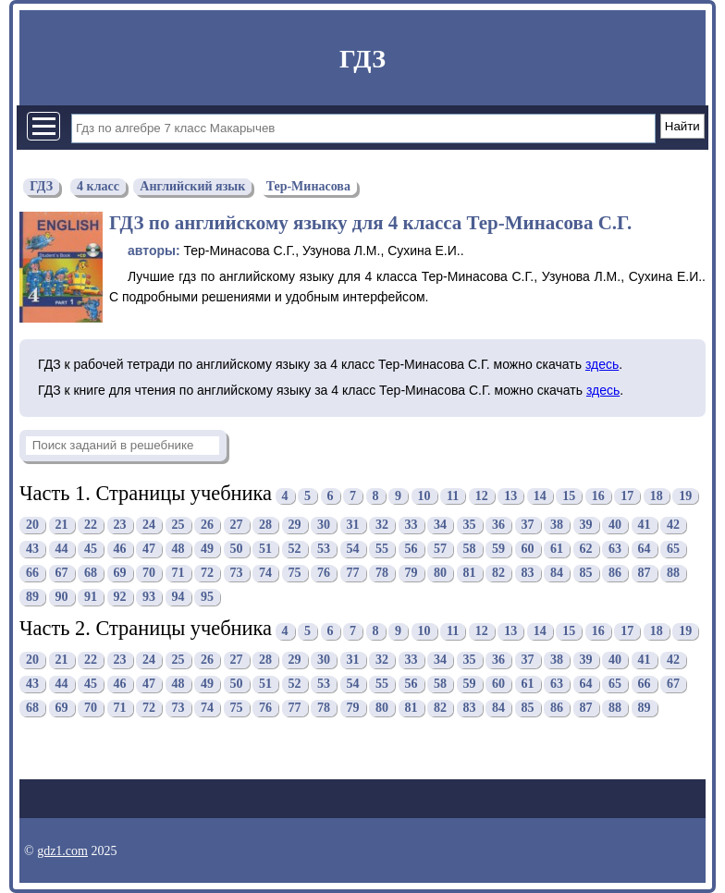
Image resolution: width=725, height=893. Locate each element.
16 (598, 496)
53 (323, 549)
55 (381, 549)
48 (178, 549)
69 (120, 573)
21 (61, 525)
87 (644, 573)
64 (644, 549)
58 (469, 549)
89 (32, 597)
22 (90, 525)
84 (556, 573)
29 (295, 525)
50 (236, 549)
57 (440, 549)
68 (90, 573)
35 (469, 525)
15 (568, 496)
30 (323, 525)
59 (498, 549)
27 (236, 525)
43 (32, 549)
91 (90, 597)
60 (528, 549)
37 (528, 525)
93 (148, 597)
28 (265, 525)
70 (148, 573)
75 (295, 573)
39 (586, 525)
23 (120, 525)
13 (510, 496)
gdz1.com (62, 851)
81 (469, 573)
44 (61, 549)
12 (481, 496)
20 (32, 525)
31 (353, 525)
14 (540, 496)
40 (614, 525)
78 (381, 573)
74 (265, 573)
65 (673, 549)
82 (498, 573)
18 (656, 496)
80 (440, 573)
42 (673, 525)
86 (614, 573)
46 (120, 549)
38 (556, 525)
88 (673, 573)
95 (207, 597)
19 (685, 496)
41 (644, 525)
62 (586, 549)
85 (586, 573)
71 (178, 573)
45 (90, 549)
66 (32, 573)
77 (353, 573)
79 (411, 573)
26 (207, 525)
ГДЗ (362, 58)
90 (61, 597)
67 (61, 573)
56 (411, 549)
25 (178, 525)
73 (236, 573)
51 (265, 549)
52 (295, 549)
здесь (602, 364)
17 (627, 496)
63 (614, 549)
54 (353, 549)
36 (498, 525)
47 (148, 549)
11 (453, 496)
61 (556, 549)
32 (381, 525)
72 (207, 573)
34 (440, 525)
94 (178, 597)
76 (323, 573)
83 (528, 573)
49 (207, 549)
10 (424, 496)
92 (120, 597)
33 (411, 525)
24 (148, 525)
